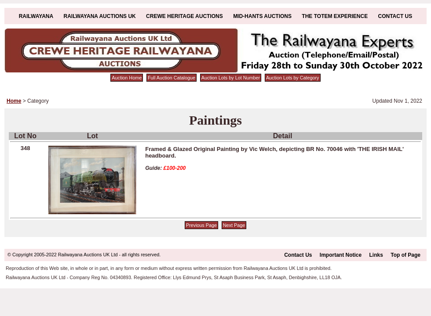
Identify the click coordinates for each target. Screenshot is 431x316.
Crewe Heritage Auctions (184, 16)
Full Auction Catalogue (171, 77)
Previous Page (201, 225)
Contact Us (395, 16)
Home (14, 101)
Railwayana (36, 16)
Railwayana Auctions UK (100, 16)
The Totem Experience (335, 16)
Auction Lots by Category (292, 77)
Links (376, 255)
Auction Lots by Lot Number (230, 77)
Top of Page (405, 255)
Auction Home (127, 77)
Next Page (234, 225)
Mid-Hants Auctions (262, 16)
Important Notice (341, 255)
